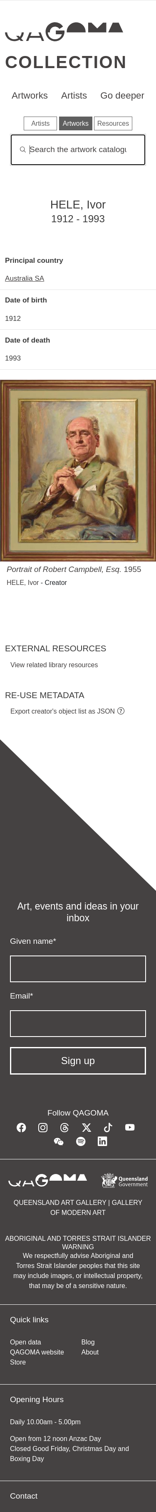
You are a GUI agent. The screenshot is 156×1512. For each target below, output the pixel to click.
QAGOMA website (37, 1352)
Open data (25, 1342)
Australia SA (24, 278)
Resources (113, 123)
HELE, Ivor (23, 582)
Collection (66, 62)
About (90, 1352)
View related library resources (54, 664)
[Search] (78, 150)
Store (18, 1362)
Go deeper (122, 95)
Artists (74, 95)
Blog (88, 1342)
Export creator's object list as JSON (62, 711)
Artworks (30, 95)
